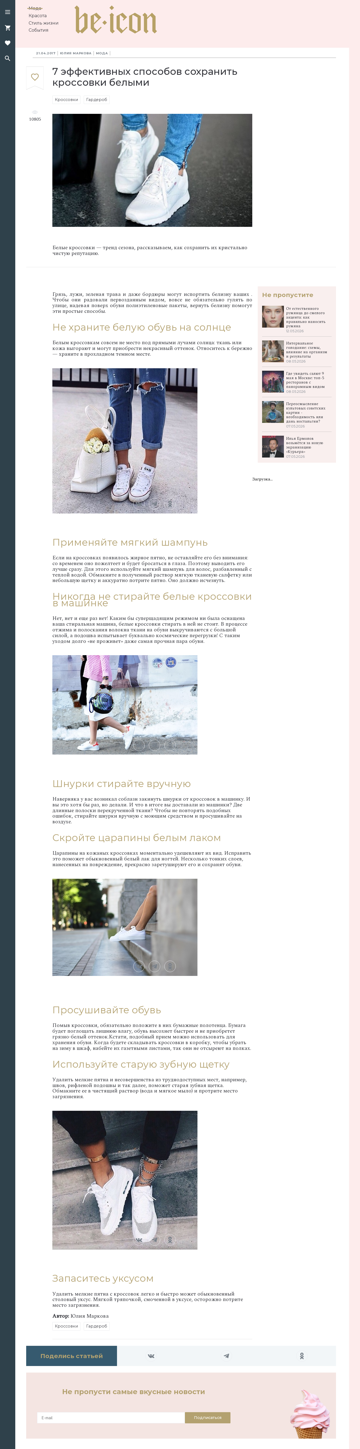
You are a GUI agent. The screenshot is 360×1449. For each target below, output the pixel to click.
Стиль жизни (44, 23)
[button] (7, 12)
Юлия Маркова (76, 53)
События (39, 30)
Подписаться (207, 1417)
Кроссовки (66, 99)
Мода (35, 8)
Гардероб (96, 99)
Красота (38, 15)
